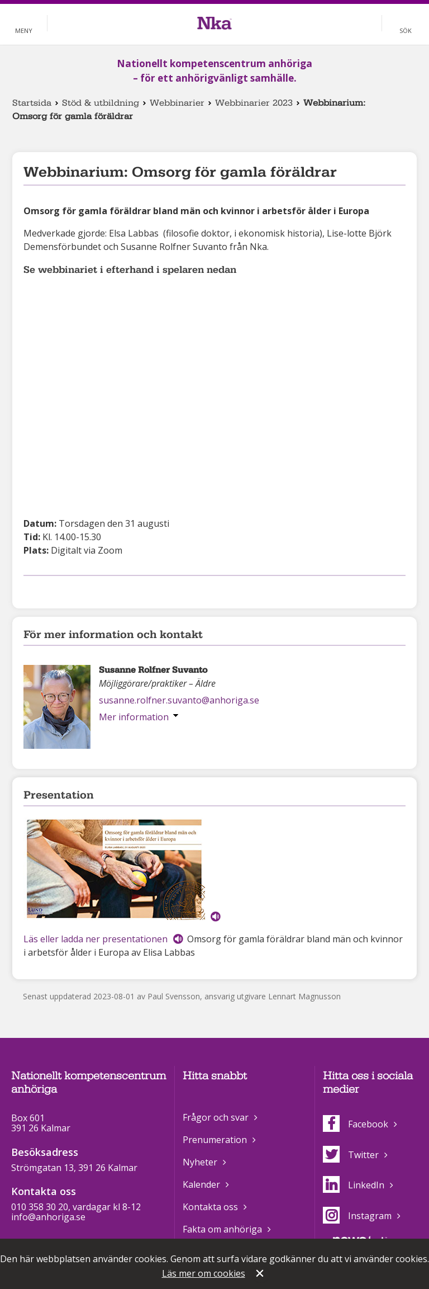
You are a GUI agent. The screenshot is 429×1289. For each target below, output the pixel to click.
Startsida (31, 103)
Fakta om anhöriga (222, 1229)
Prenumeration (215, 1140)
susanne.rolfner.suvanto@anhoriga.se (179, 700)
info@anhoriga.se (48, 1217)
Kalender (201, 1184)
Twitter (351, 1155)
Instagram (357, 1216)
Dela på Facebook (30, 590)
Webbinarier (177, 103)
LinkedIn (353, 1185)
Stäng (261, 1274)
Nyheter (200, 1162)
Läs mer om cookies (203, 1273)
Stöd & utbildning (100, 103)
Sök (405, 30)
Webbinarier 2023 (254, 103)
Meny (23, 30)
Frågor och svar (216, 1117)
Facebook (355, 1124)
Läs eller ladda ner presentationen (95, 939)
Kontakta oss (210, 1207)
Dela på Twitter (48, 590)
